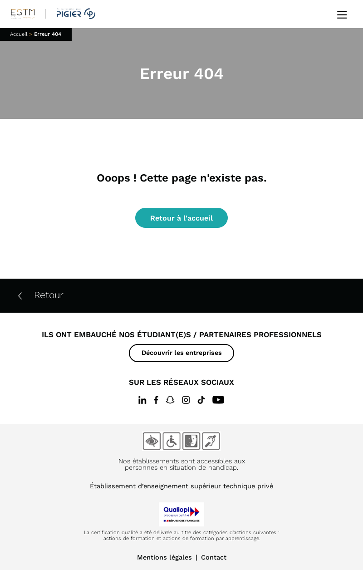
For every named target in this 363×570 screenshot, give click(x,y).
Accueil (18, 34)
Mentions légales (164, 557)
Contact (213, 557)
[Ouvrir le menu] (342, 13)
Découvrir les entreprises (182, 352)
